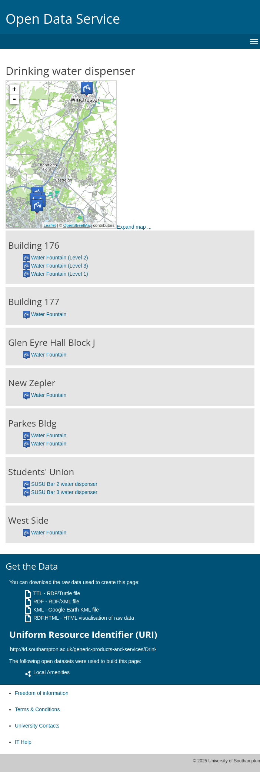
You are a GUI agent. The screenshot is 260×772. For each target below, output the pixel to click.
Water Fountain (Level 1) (59, 274)
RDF (38, 601)
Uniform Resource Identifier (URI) (83, 634)
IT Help (23, 742)
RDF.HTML (46, 618)
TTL (37, 593)
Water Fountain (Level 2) (59, 258)
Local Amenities (51, 672)
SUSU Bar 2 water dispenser (64, 484)
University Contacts (37, 726)
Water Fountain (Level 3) (59, 266)
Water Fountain (48, 314)
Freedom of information (42, 693)
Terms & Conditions (37, 709)
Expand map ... (134, 227)
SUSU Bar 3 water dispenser (64, 492)
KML (38, 610)
